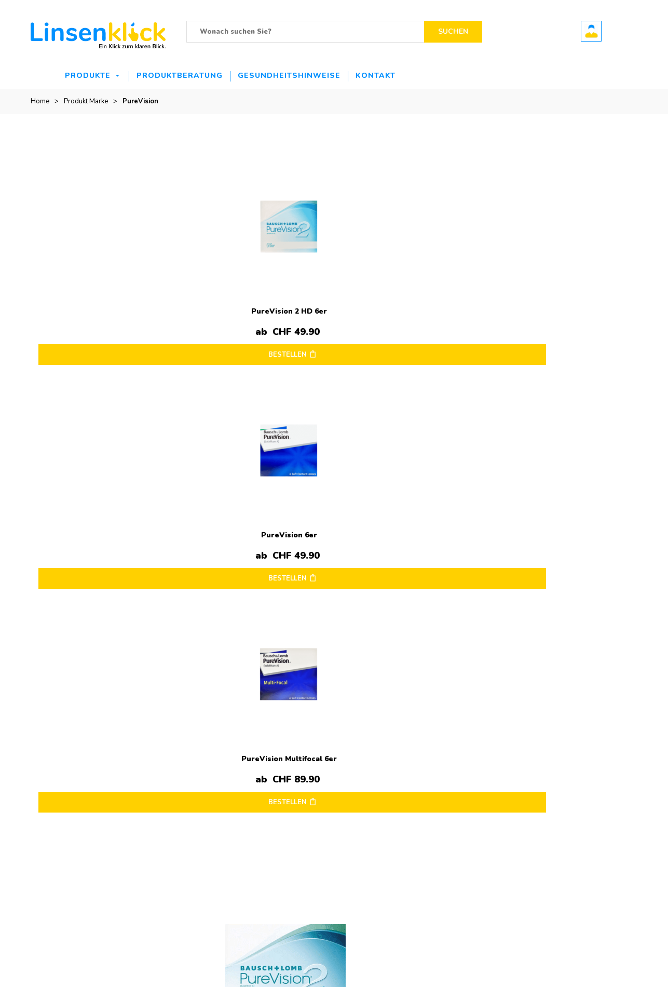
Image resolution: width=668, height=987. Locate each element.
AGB (349, 798)
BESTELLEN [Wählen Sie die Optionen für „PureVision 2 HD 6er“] (105, 342)
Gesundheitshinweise (289, 75)
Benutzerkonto (591, 31)
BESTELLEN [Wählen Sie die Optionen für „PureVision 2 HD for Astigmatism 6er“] (560, 342)
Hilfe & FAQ (463, 798)
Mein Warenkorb (575, 767)
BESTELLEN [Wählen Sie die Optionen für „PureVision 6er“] (257, 342)
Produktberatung (180, 75)
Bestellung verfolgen (582, 782)
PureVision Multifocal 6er (410, 299)
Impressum (359, 751)
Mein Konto (567, 751)
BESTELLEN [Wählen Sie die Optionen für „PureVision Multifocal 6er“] (408, 342)
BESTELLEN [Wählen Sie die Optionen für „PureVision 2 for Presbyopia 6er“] (105, 553)
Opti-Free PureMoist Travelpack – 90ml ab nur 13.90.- (247, 772)
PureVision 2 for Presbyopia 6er (107, 510)
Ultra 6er (240, 808)
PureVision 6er (258, 299)
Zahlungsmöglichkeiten (481, 782)
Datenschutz (360, 782)
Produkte (88, 75)
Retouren (460, 767)
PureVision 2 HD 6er (107, 299)
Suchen (453, 31)
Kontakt (376, 75)
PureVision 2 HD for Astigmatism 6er (561, 299)
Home (40, 101)
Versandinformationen (376, 767)
